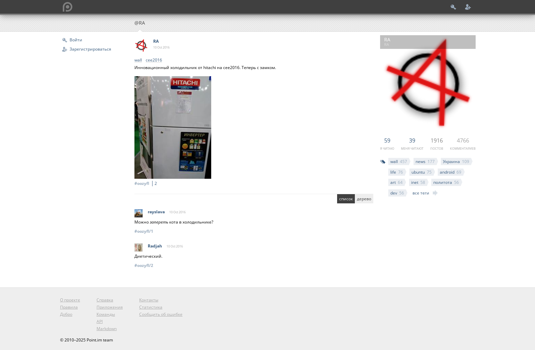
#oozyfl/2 (143, 265)
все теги (421, 193)
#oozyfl (146, 183)
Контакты (148, 299)
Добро (66, 314)
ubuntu (421, 172)
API (100, 321)
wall (398, 161)
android (450, 172)
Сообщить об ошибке (161, 314)
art (396, 182)
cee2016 (154, 60)
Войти (76, 40)
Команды (106, 314)
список (346, 199)
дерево (364, 199)
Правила (69, 307)
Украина (456, 161)
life (396, 172)
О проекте (70, 299)
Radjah (155, 246)
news (425, 161)
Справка (105, 299)
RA (156, 41)
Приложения (110, 307)
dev (397, 193)
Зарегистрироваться (90, 49)
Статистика (150, 307)
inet (418, 182)
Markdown (107, 328)
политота (446, 182)
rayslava (156, 212)
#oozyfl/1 (143, 231)
